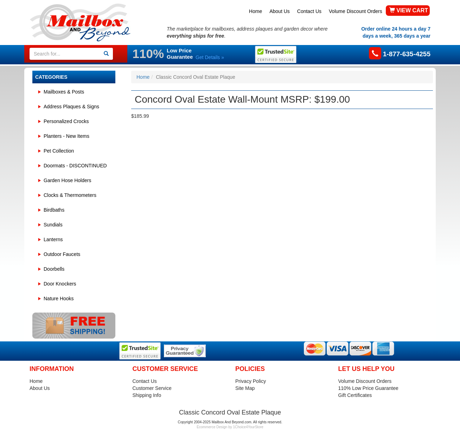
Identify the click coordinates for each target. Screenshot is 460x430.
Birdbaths (54, 210)
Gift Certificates (355, 395)
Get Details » (210, 57)
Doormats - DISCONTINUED (75, 165)
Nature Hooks (59, 298)
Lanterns (53, 239)
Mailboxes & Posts (64, 92)
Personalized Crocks (66, 121)
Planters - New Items (66, 136)
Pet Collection (59, 151)
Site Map (245, 388)
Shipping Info (147, 395)
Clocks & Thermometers (70, 195)
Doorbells (54, 269)
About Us (279, 11)
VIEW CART (408, 10)
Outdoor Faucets (62, 254)
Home (255, 11)
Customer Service (152, 388)
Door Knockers (60, 284)
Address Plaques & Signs (71, 106)
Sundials (53, 224)
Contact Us (309, 11)
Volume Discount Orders (355, 11)
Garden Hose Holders (67, 180)
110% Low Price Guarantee (368, 388)
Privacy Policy (250, 381)
